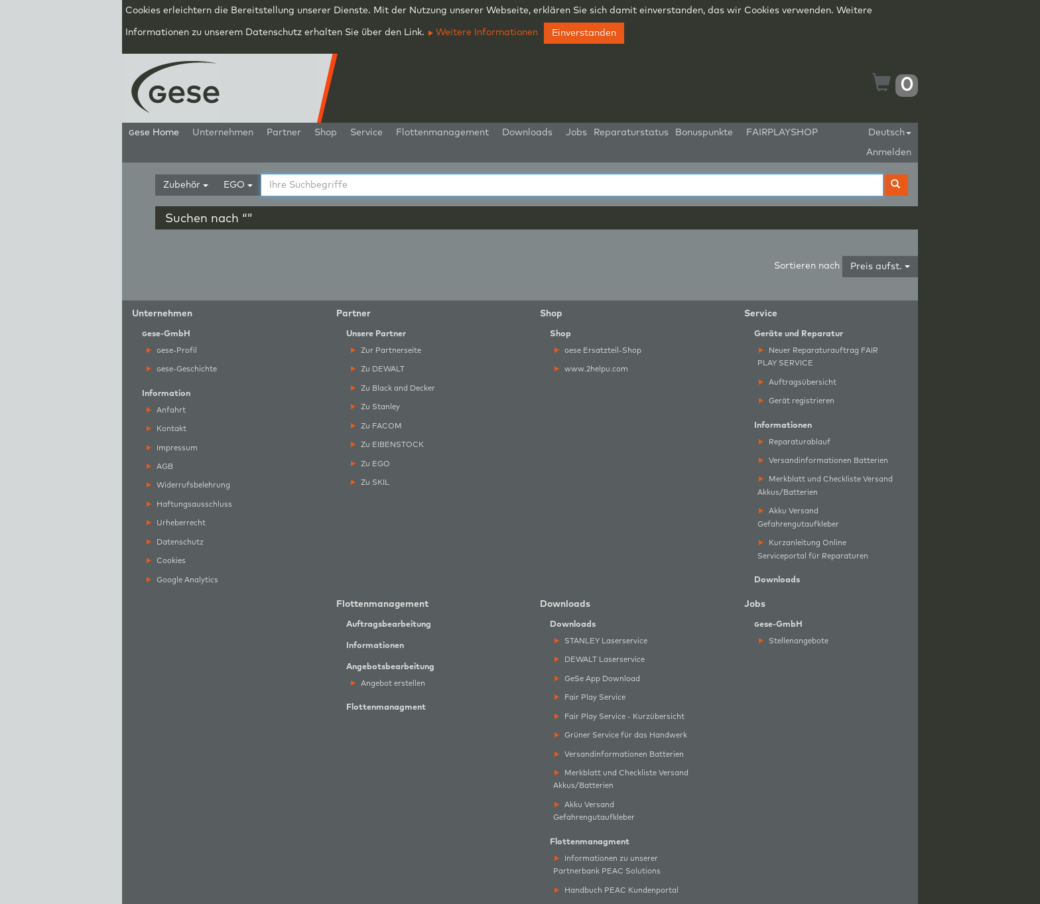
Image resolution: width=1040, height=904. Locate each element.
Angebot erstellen (388, 683)
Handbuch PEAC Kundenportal (616, 890)
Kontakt (166, 428)
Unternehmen (222, 132)
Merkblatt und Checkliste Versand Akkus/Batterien (825, 485)
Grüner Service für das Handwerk (620, 735)
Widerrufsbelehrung (188, 485)
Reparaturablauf (794, 442)
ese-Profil (172, 350)
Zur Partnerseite (386, 350)
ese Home (154, 132)
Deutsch (889, 132)
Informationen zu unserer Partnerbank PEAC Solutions (607, 865)
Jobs (576, 132)
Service (366, 132)
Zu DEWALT (378, 369)
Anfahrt (166, 410)
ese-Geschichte (182, 369)
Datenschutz (175, 542)
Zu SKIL (370, 482)
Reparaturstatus (631, 132)
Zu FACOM (376, 426)
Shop (325, 132)
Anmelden (888, 152)
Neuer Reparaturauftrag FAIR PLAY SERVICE (817, 357)
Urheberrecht (176, 523)
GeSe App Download (597, 678)
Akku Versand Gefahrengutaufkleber (798, 517)
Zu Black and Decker (393, 388)
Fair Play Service (589, 697)
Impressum (172, 448)
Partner (284, 132)
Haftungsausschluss (189, 504)
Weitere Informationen (483, 32)
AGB (160, 466)
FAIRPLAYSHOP (782, 132)
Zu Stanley (375, 407)
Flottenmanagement (442, 132)
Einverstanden (584, 33)
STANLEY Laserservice (600, 641)
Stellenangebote (793, 641)
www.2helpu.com (591, 369)
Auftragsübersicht (797, 382)
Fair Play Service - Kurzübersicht (619, 716)
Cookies (166, 560)
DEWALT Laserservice (599, 659)
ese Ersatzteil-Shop (597, 350)
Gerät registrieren (796, 401)
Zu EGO (370, 464)
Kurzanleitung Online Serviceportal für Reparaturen (812, 549)
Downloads (527, 132)
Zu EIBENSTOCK (387, 444)
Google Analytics (182, 580)
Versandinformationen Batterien (823, 460)
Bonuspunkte (704, 132)
